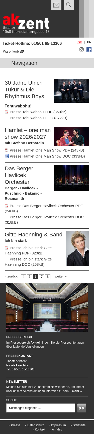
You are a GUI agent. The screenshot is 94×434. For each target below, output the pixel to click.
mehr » (77, 391)
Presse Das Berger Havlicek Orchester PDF (46, 206)
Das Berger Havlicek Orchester (19, 175)
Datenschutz (34, 425)
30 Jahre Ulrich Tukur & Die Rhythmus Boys (24, 89)
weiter (59, 276)
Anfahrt (56, 429)
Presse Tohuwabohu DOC (31, 118)
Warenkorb (11, 51)
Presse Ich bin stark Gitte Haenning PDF (28, 250)
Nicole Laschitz (17, 365)
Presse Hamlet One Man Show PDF (40, 150)
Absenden (82, 408)
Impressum (57, 425)
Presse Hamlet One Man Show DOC (40, 156)
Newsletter (16, 381)
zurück (13, 276)
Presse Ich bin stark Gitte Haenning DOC (28, 261)
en (89, 42)
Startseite (77, 425)
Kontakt (38, 429)
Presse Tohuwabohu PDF (31, 112)
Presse (14, 425)
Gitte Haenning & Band (33, 234)
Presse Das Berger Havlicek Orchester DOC (47, 217)
